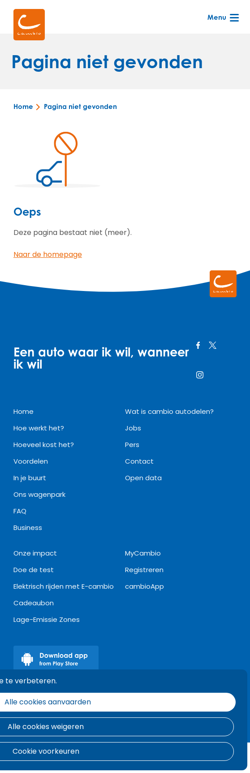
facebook (198, 345)
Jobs (133, 428)
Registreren (144, 569)
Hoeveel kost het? (43, 444)
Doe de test (33, 569)
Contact (139, 461)
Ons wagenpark (39, 494)
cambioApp (144, 586)
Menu (222, 17)
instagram (199, 374)
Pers (132, 444)
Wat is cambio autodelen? (169, 411)
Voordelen (30, 461)
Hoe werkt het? (38, 428)
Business (27, 527)
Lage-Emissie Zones (46, 619)
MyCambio (143, 553)
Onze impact (35, 553)
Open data (143, 477)
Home (23, 106)
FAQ (19, 511)
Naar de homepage (47, 254)
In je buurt (29, 477)
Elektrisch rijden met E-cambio (63, 586)
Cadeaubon (33, 603)
